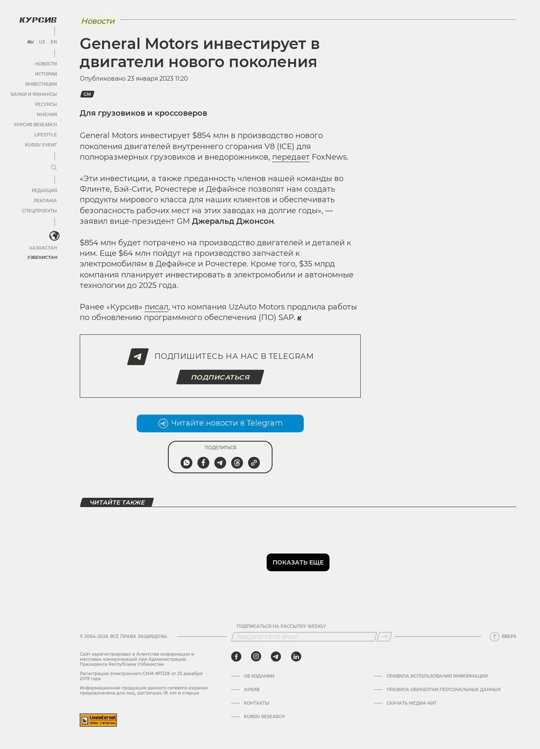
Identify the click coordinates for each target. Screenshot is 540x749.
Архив (251, 689)
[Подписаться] (384, 636)
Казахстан (43, 248)
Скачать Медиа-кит (411, 703)
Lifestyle (45, 135)
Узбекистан (42, 257)
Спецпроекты (39, 211)
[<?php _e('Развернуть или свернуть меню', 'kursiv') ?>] (54, 236)
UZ (42, 42)
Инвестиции (41, 84)
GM (87, 94)
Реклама (45, 201)
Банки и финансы (34, 94)
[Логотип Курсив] (38, 20)
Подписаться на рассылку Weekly (281, 626)
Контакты (256, 703)
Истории (46, 74)
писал (156, 307)
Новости (46, 64)
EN (54, 42)
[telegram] (276, 656)
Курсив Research (35, 125)
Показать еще (298, 562)
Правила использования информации (437, 676)
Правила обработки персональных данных (443, 689)
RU (30, 42)
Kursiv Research (264, 716)
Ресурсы (46, 104)
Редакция (44, 190)
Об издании (259, 676)
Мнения (47, 114)
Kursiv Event (41, 145)
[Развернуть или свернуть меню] (54, 168)
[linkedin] (296, 656)
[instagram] (256, 656)
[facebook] (236, 656)
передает (291, 157)
